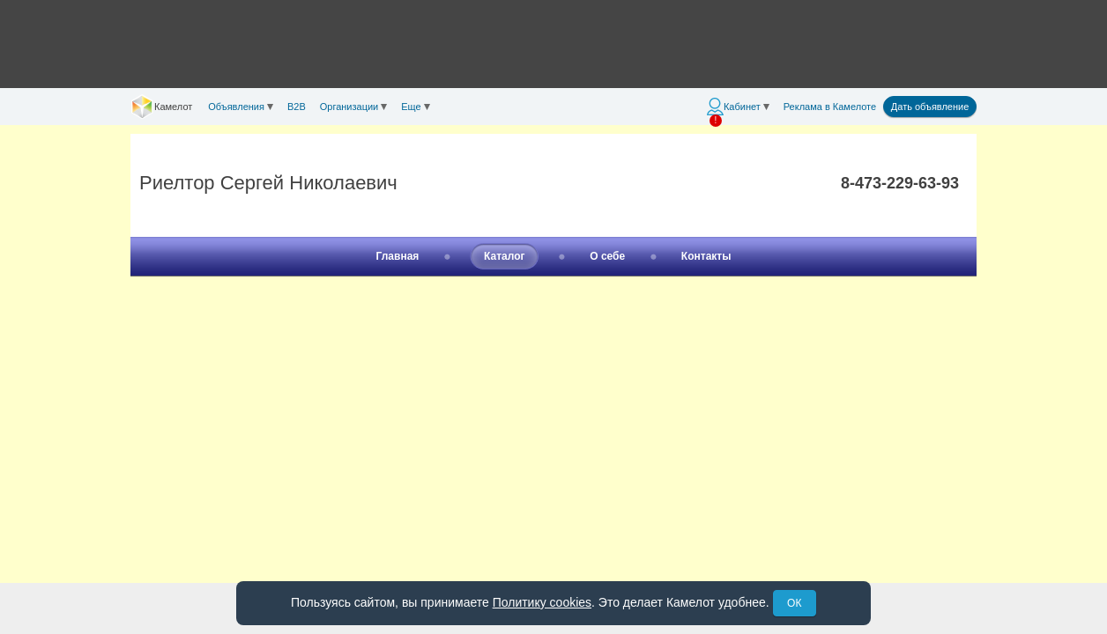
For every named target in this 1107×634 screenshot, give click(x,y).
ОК (794, 603)
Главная (398, 256)
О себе (607, 256)
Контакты (706, 256)
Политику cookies (542, 602)
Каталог (504, 256)
